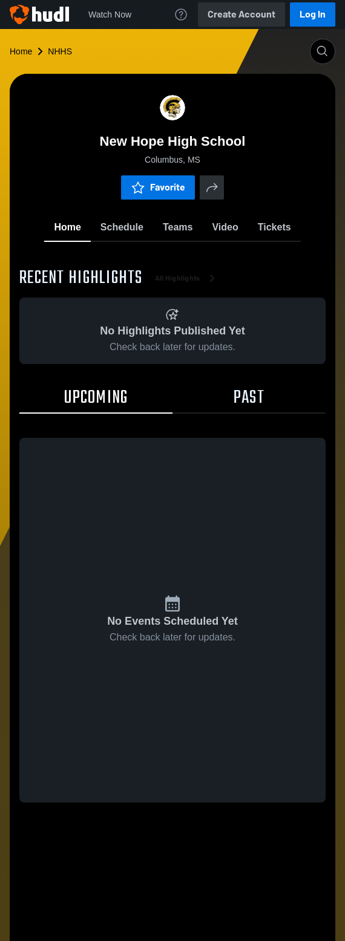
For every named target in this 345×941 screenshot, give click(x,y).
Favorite (158, 187)
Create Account (241, 14)
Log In (313, 14)
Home (21, 51)
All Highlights (187, 278)
